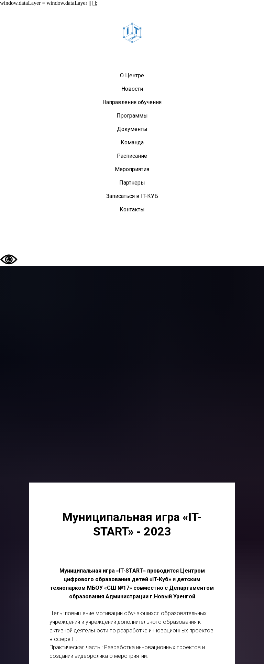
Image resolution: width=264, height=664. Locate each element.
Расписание (132, 156)
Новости (132, 89)
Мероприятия (132, 169)
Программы (132, 115)
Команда (132, 142)
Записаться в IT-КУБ (132, 196)
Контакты (132, 209)
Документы (132, 129)
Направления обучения (132, 102)
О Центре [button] (132, 75)
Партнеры (132, 182)
